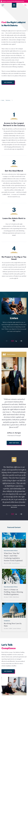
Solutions (8, 100)
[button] (21, 341)
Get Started (8, 82)
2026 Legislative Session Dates (13, 1)
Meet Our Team (14, 442)
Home (2, 100)
